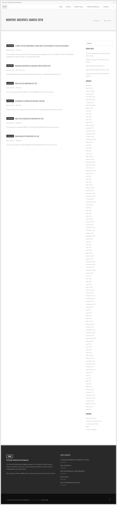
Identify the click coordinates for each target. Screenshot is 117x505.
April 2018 (89, 352)
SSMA (87, 427)
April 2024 (89, 153)
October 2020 (90, 267)
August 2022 (89, 205)
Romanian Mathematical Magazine (18, 500)
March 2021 (89, 253)
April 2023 (89, 182)
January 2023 (89, 190)
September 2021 (91, 236)
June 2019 (89, 313)
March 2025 (89, 122)
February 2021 (90, 256)
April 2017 (89, 384)
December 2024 (90, 131)
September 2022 (91, 202)
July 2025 (88, 111)
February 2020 (90, 290)
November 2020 (90, 264)
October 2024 (90, 136)
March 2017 (89, 387)
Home (59, 7)
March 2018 (89, 355)
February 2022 (90, 222)
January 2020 (89, 293)
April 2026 (89, 85)
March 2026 (89, 88)
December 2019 (90, 296)
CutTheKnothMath (91, 429)
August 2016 (89, 406)
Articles (67, 7)
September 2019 (91, 304)
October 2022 (90, 199)
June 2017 (89, 378)
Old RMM (105, 7)
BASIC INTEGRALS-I (65, 465)
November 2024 (90, 134)
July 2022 (88, 207)
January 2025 (89, 128)
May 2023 (89, 179)
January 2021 (89, 259)
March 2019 (89, 321)
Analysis (19, 88)
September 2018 (91, 338)
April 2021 (89, 250)
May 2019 (89, 315)
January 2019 (89, 327)
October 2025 (90, 102)
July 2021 (88, 242)
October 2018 (90, 335)
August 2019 (89, 307)
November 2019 (90, 298)
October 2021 (90, 233)
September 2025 (91, 105)
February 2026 (90, 91)
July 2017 (88, 375)
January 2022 (89, 225)
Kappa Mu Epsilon (91, 418)
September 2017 (91, 369)
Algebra (19, 123)
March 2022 (89, 219)
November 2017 (90, 364)
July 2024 (88, 145)
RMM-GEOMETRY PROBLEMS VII (95, 66)
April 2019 (89, 318)
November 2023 (90, 165)
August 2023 (89, 173)
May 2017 (89, 381)
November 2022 (90, 196)
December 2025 (90, 97)
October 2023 (90, 168)
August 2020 (89, 273)
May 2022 (89, 213)
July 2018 (88, 344)
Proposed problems (93, 7)
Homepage (96, 21)
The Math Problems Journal (94, 421)
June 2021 (89, 244)
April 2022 (89, 216)
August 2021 (89, 239)
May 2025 (89, 117)
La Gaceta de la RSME (92, 424)
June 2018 (89, 347)
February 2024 (90, 159)
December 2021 (90, 227)
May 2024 (89, 151)
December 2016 (90, 395)
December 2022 (90, 193)
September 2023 (91, 171)
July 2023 (88, 176)
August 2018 (89, 341)
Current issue (77, 7)
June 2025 (89, 114)
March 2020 (89, 287)
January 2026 (89, 94)
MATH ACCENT (64, 477)
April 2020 (89, 284)
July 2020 (88, 276)
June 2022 (89, 210)
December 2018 (90, 330)
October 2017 (90, 367)
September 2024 (91, 139)
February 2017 (90, 389)
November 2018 (90, 333)
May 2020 (89, 281)
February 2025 (90, 125)
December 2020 (90, 261)
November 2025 (90, 99)
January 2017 (89, 392)
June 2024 (89, 148)
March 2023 (89, 185)
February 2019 (90, 324)
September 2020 (91, 270)
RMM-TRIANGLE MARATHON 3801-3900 (97, 70)
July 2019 (88, 310)
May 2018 (89, 350)
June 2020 (89, 279)
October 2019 (90, 301)
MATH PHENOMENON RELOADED (70, 482)
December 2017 (90, 361)
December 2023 (90, 162)
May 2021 (89, 247)
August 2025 (89, 108)
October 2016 (90, 401)
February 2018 (90, 358)
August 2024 (89, 142)
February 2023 (90, 188)
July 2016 (88, 409)
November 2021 (90, 230)
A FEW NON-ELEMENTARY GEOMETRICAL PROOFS (74, 460)
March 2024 (89, 156)
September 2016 (91, 404)
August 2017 (89, 372)
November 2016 (90, 398)
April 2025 (89, 119)
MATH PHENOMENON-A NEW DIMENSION (72, 471)
